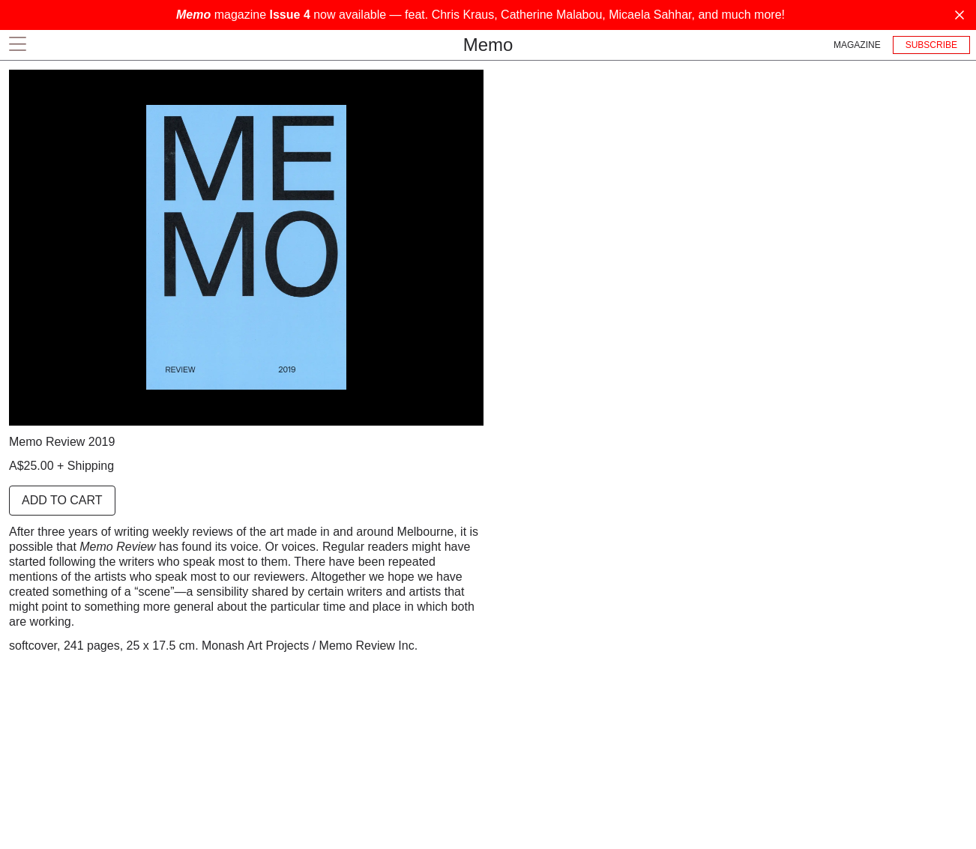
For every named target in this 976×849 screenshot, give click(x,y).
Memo (488, 44)
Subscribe (931, 45)
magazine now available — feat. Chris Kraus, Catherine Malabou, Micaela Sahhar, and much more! (480, 14)
